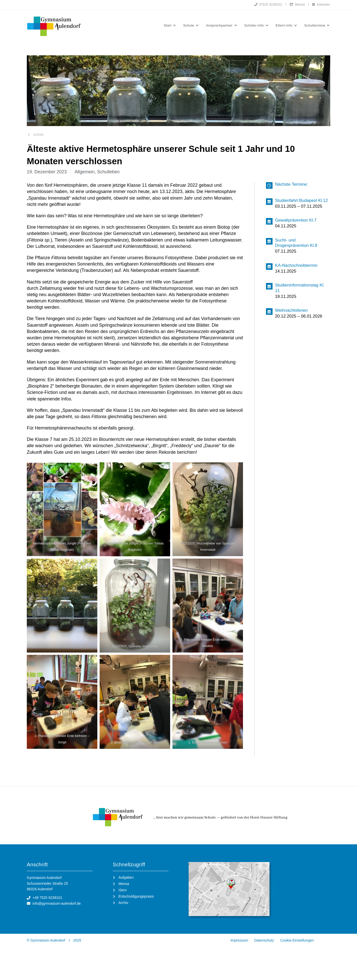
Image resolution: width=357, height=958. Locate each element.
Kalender (321, 4)
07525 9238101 (268, 4)
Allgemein (85, 171)
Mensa (297, 4)
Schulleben (108, 171)
